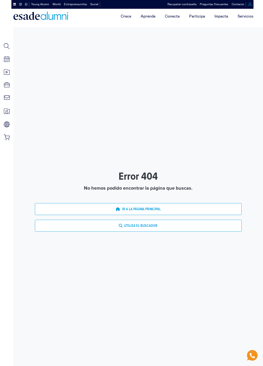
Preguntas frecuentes (214, 4)
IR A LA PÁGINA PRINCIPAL (138, 209)
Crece (126, 16)
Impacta (221, 16)
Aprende (148, 16)
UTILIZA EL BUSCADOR (138, 226)
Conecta (172, 16)
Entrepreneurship (75, 4)
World (57, 4)
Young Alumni (40, 4)
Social (94, 4)
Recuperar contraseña (181, 4)
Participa (197, 16)
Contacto (238, 4)
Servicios (245, 16)
